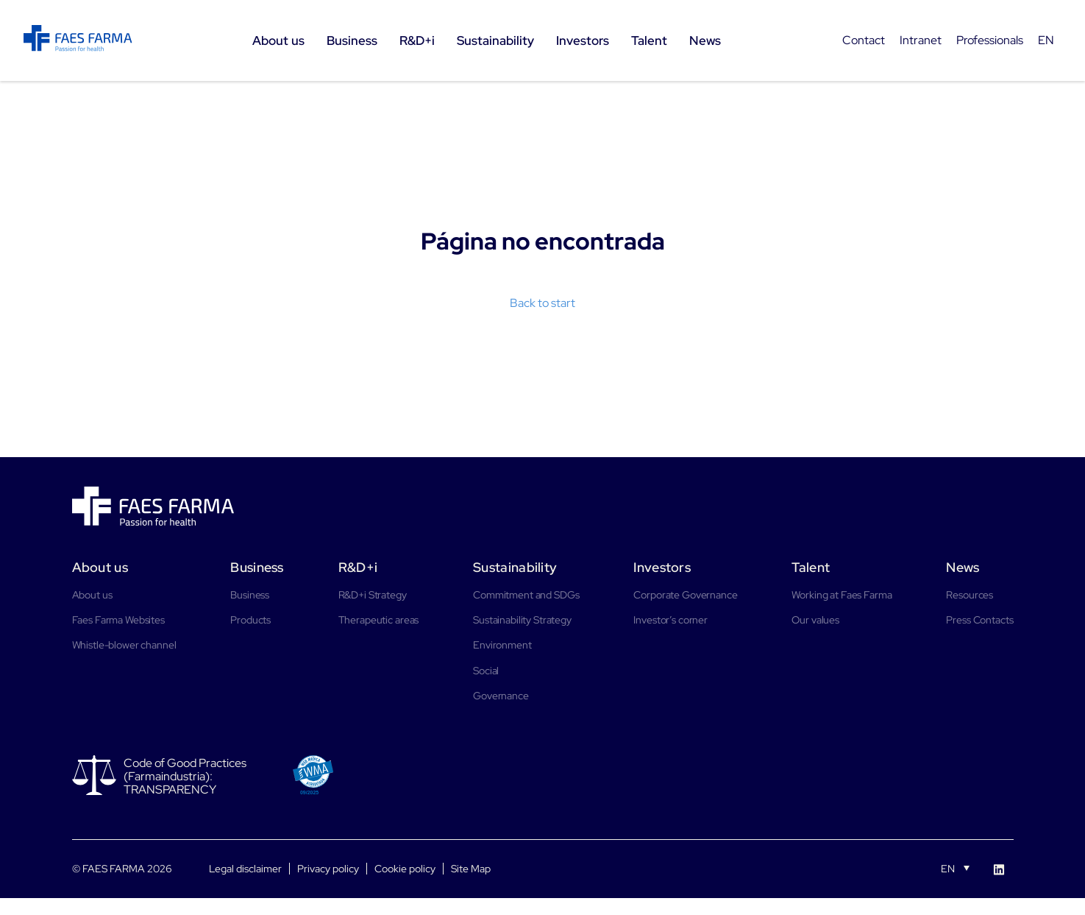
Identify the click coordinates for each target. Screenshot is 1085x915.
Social (486, 670)
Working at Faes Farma (841, 594)
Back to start (542, 303)
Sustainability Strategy (522, 619)
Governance (501, 695)
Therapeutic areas (378, 619)
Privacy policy (328, 868)
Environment (502, 644)
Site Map (471, 868)
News (962, 567)
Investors (662, 567)
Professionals (989, 40)
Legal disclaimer (245, 868)
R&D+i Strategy (372, 594)
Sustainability (515, 567)
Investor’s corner (670, 619)
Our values (815, 619)
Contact (863, 40)
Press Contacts (979, 619)
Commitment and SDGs (526, 594)
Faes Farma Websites (118, 619)
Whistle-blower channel (124, 644)
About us (100, 567)
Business (256, 567)
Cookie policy (404, 868)
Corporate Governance (685, 594)
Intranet (921, 40)
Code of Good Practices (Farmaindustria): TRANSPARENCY (185, 776)
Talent (810, 567)
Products (250, 619)
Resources (969, 594)
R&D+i (358, 567)
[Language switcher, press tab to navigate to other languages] (955, 867)
